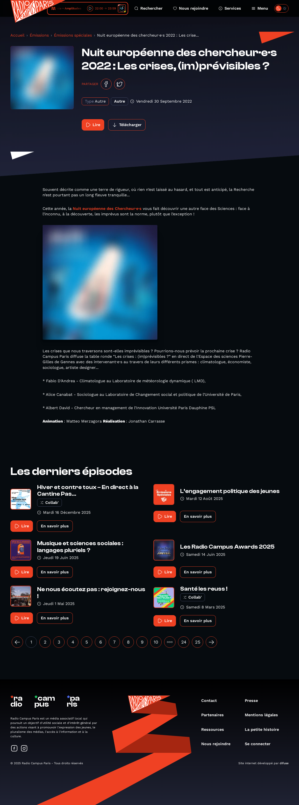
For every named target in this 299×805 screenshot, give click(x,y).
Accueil (17, 35)
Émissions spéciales (73, 35)
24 (183, 642)
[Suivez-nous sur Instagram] (24, 748)
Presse (254, 700)
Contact (211, 700)
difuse (284, 763)
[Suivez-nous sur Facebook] (14, 748)
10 (156, 642)
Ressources (215, 729)
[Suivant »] (211, 642)
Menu (259, 8)
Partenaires (215, 715)
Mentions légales (264, 715)
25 (197, 642)
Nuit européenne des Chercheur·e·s (107, 208)
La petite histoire (264, 729)
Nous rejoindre (190, 8)
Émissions (39, 35)
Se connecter (260, 743)
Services (230, 8)
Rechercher (148, 8)
